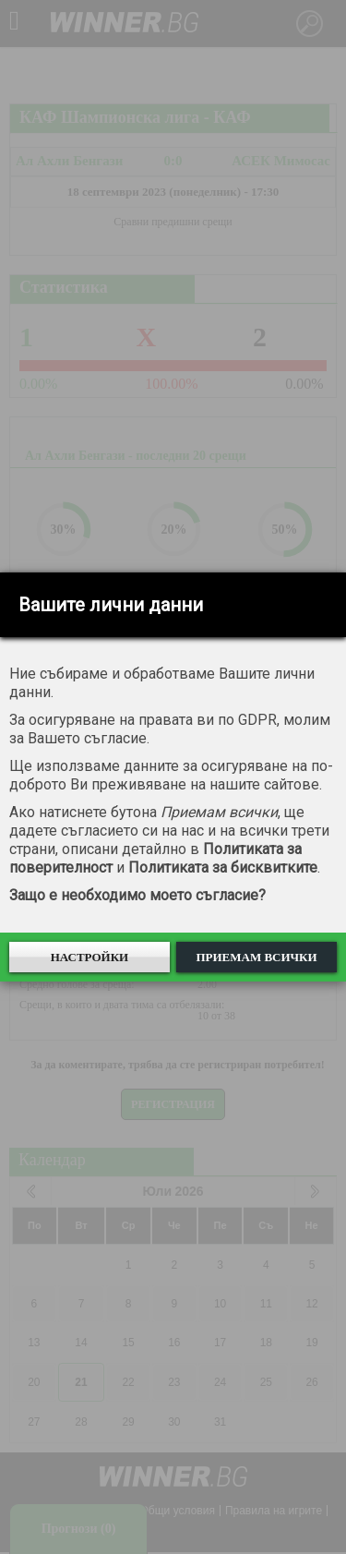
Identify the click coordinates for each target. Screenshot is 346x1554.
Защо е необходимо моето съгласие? (137, 895)
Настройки (90, 957)
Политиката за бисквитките (222, 867)
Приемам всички (256, 957)
